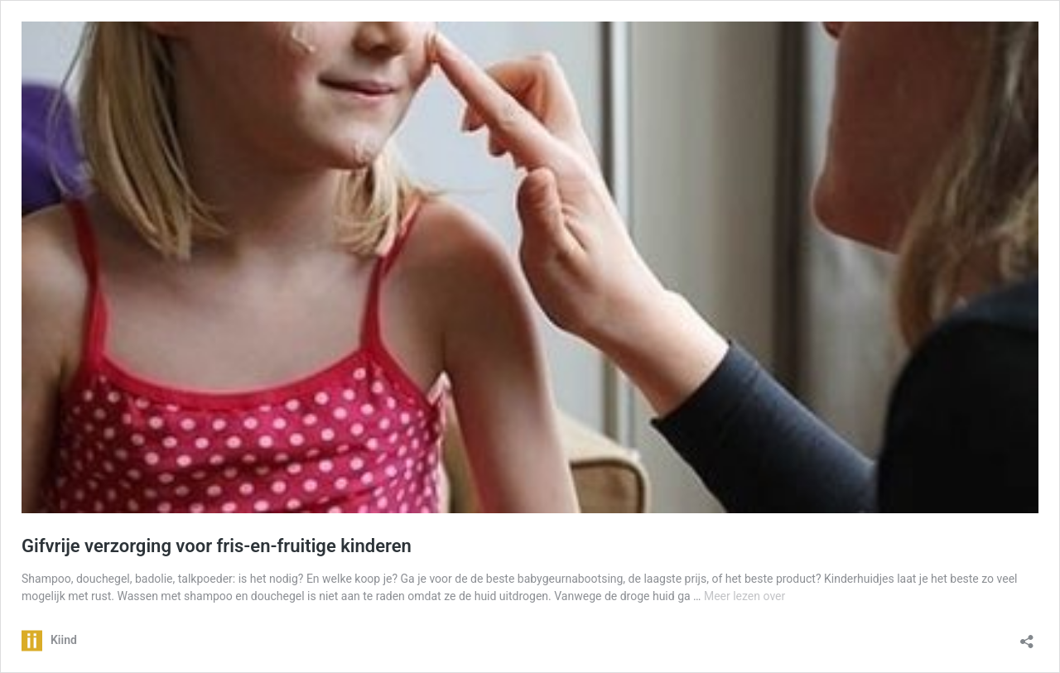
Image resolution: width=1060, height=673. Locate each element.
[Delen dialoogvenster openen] (1026, 636)
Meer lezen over (744, 596)
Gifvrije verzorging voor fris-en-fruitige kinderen (217, 546)
